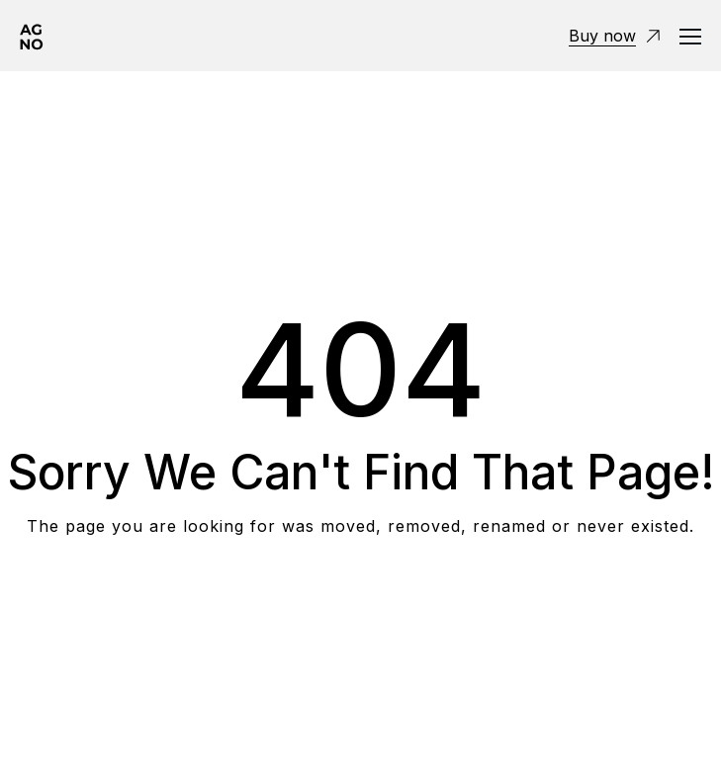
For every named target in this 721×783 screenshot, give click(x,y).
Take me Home (360, 605)
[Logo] (32, 36)
